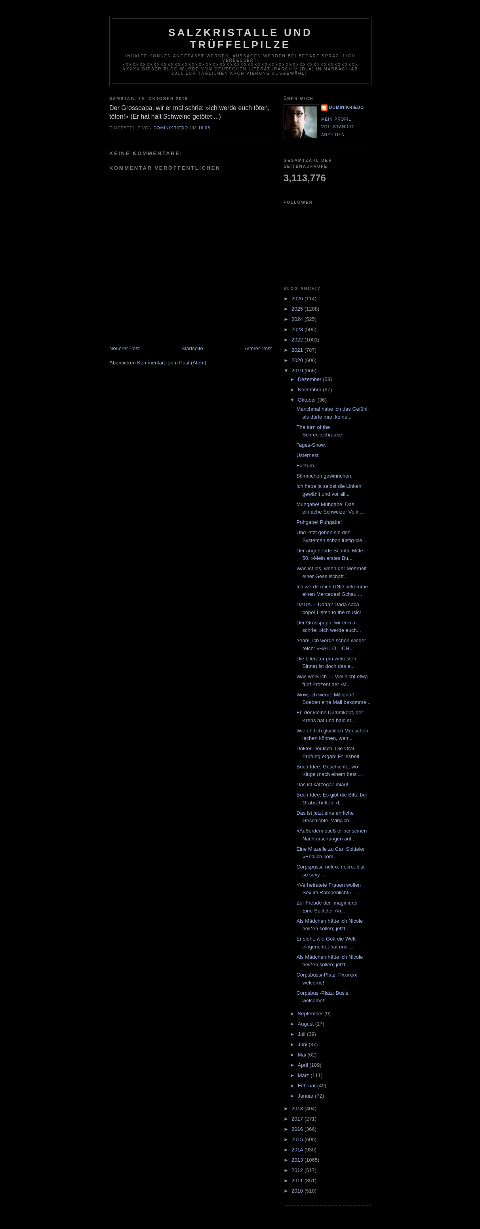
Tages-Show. (311, 445)
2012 (298, 1170)
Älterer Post (258, 348)
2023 (298, 329)
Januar (306, 1096)
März (304, 1075)
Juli (302, 1034)
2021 (298, 350)
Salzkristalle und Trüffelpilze (240, 39)
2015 (298, 1139)
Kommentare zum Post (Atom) (171, 363)
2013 (298, 1160)
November (310, 390)
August (306, 1024)
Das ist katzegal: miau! (322, 784)
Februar (307, 1086)
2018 (298, 1108)
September (311, 1014)
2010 (298, 1191)
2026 (298, 299)
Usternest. (308, 455)
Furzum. (305, 465)
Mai (303, 1055)
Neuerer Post (124, 348)
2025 (298, 309)
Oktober (308, 400)
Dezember (310, 379)
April (304, 1065)
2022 (298, 340)
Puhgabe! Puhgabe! (319, 522)
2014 (298, 1150)
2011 (298, 1180)
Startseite (192, 348)
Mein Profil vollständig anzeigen (337, 127)
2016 (298, 1129)
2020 (298, 360)
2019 (298, 371)
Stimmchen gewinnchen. (324, 476)
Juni (303, 1044)
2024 (298, 319)
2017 (298, 1119)
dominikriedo (346, 107)
